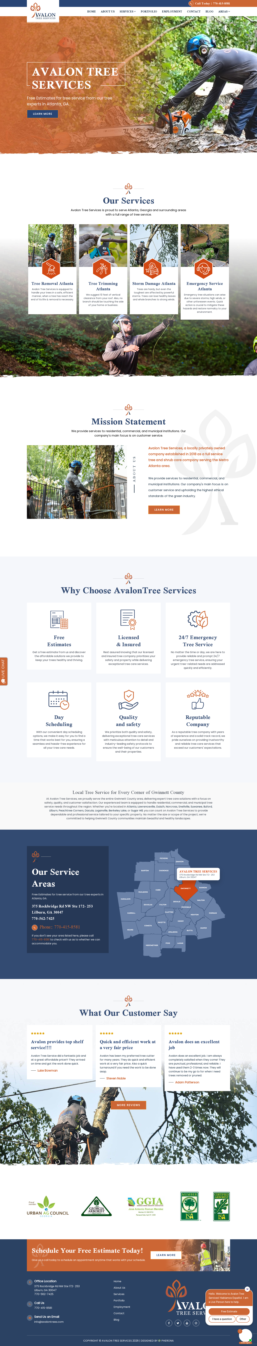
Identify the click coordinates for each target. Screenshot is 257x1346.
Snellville (183, 806)
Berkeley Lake (118, 810)
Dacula (89, 810)
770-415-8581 (221, 3)
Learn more (164, 510)
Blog (209, 11)
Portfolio (149, 11)
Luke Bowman (48, 1070)
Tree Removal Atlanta (52, 283)
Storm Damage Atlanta (154, 283)
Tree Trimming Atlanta (103, 286)
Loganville (101, 810)
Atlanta (131, 806)
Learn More (42, 114)
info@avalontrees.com (49, 1322)
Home (91, 11)
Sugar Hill (137, 810)
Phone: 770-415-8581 (56, 927)
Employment (172, 11)
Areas (224, 11)
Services (128, 11)
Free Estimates (59, 640)
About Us (108, 11)
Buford (207, 806)
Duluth (160, 806)
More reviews (128, 1105)
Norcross (171, 806)
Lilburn (53, 810)
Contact (194, 11)
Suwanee (196, 806)
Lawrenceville (146, 806)
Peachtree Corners (71, 810)
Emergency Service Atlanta (205, 286)
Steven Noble (116, 1078)
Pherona (167, 1341)
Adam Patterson (187, 1082)
